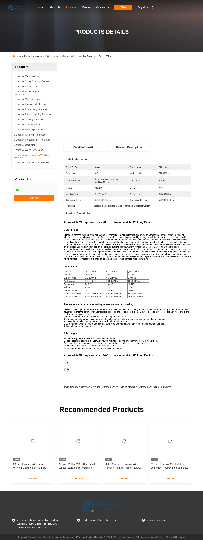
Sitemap (22, 537)
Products (71, 7)
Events (86, 7)
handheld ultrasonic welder (85, 387)
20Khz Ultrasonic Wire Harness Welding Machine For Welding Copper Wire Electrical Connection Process (31, 466)
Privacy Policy (34, 537)
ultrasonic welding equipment (155, 387)
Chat (123, 7)
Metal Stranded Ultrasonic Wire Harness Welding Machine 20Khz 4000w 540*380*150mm (122, 466)
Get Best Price (145, 132)
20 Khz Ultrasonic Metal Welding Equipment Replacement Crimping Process (169, 466)
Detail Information (84, 147)
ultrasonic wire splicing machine (119, 387)
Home (40, 7)
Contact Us (102, 7)
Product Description (129, 147)
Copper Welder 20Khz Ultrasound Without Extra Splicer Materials (77, 466)
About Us (54, 7)
